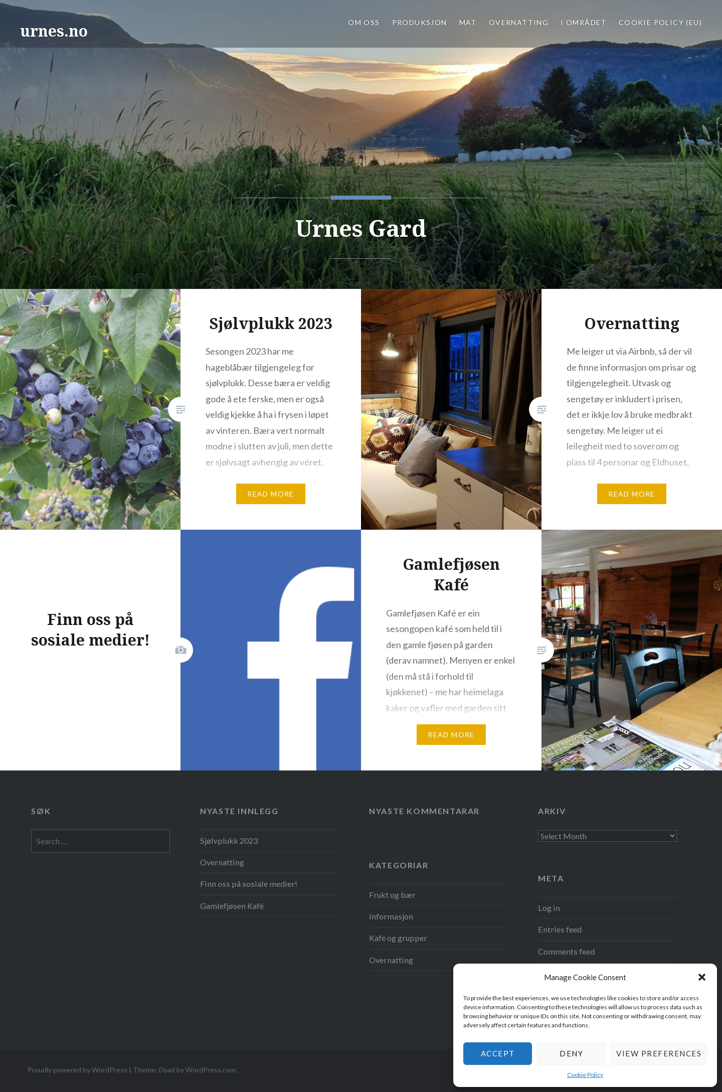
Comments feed (566, 951)
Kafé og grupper (398, 938)
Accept (498, 1053)
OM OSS (364, 22)
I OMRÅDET (584, 22)
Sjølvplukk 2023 (229, 840)
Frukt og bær (392, 894)
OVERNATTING (519, 22)
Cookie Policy (585, 1074)
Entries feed (560, 929)
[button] (702, 977)
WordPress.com (211, 1069)
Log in (549, 907)
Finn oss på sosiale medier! (248, 883)
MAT (468, 22)
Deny (571, 1053)
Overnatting (222, 862)
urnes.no (54, 31)
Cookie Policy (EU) (660, 22)
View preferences (658, 1053)
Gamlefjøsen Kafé (232, 905)
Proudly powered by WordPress (77, 1069)
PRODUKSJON (419, 22)
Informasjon (391, 916)
